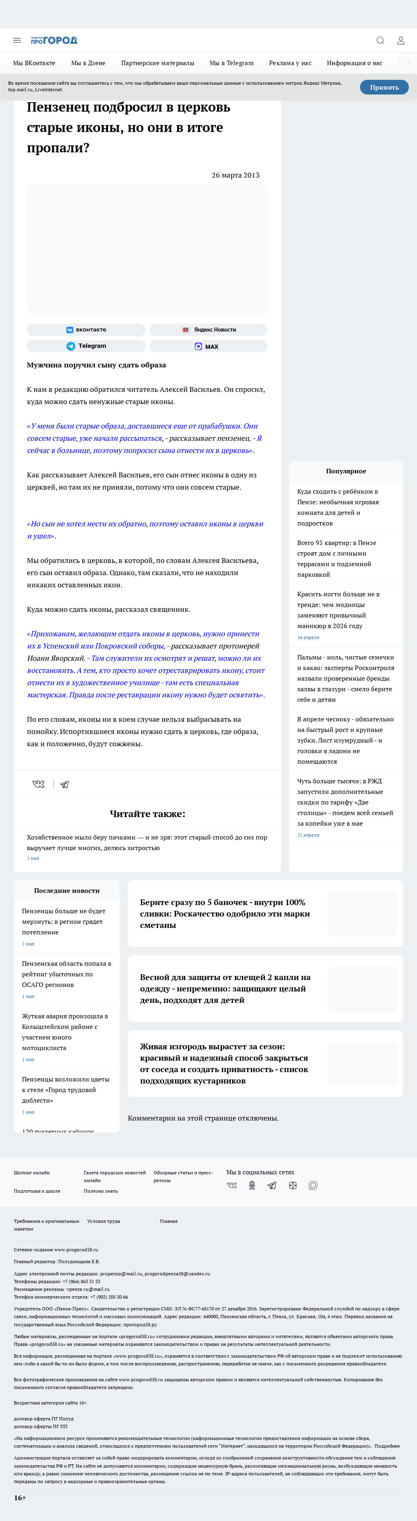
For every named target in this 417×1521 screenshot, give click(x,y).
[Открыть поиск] (380, 40)
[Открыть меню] (17, 40)
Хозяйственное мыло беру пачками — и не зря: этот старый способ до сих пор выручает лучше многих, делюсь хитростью (147, 848)
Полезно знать (101, 1191)
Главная (169, 1221)
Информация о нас (355, 63)
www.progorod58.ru (76, 1249)
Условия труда (103, 1221)
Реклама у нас (290, 63)
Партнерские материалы (157, 63)
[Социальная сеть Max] (208, 346)
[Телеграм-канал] (86, 346)
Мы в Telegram (232, 63)
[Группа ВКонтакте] (86, 330)
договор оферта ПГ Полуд (44, 1418)
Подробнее (387, 1446)
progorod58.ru (137, 1336)
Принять (384, 87)
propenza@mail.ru (121, 1273)
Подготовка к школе (37, 1191)
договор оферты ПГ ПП (41, 1426)
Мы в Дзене (88, 63)
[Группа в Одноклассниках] (252, 1185)
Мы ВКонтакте (34, 63)
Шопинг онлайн (32, 1172)
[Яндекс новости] (208, 330)
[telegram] (67, 784)
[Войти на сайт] (401, 40)
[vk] (39, 784)
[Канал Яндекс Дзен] (293, 1185)
